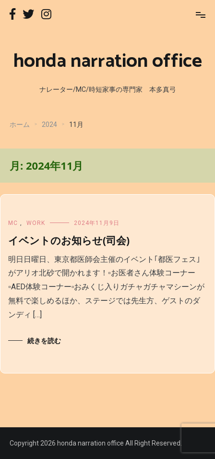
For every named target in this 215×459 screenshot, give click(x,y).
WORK (35, 223)
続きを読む (44, 341)
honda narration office (107, 61)
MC (13, 223)
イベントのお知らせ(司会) (69, 240)
